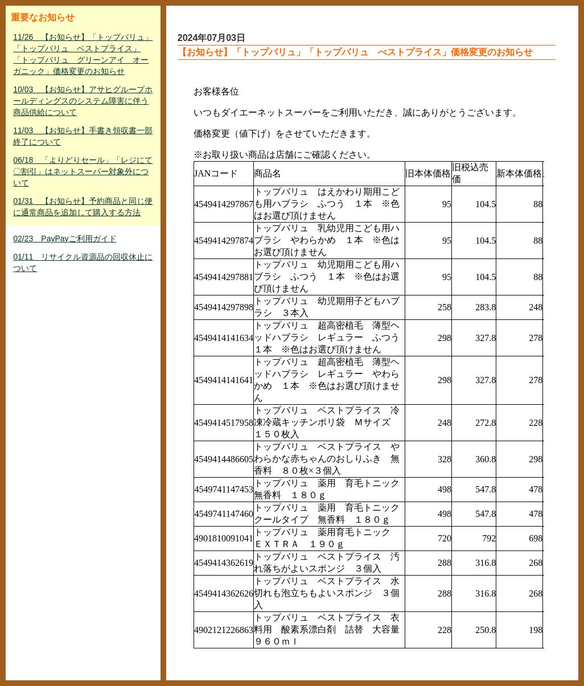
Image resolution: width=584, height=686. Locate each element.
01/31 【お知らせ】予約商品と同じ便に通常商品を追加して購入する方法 (83, 206)
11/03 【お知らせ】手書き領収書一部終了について (83, 136)
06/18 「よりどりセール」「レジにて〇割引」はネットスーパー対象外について (83, 171)
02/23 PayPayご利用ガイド (64, 238)
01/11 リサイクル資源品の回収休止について (83, 262)
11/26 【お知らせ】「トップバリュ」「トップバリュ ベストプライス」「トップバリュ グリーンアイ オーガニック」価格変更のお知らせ (83, 54)
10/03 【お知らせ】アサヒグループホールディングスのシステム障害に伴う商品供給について (83, 101)
